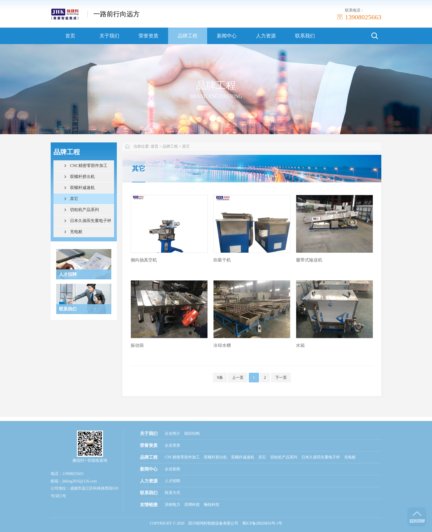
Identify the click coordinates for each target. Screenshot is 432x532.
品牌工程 (188, 36)
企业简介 (172, 433)
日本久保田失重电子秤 (90, 220)
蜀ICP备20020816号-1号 (262, 523)
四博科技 (192, 505)
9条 (220, 378)
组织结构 (192, 433)
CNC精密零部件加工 (88, 165)
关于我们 (109, 36)
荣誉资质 (148, 36)
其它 (74, 198)
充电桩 (76, 231)
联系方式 (172, 493)
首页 (70, 36)
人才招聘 (172, 481)
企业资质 (172, 445)
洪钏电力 (172, 505)
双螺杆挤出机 (82, 176)
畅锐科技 (211, 505)
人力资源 (266, 36)
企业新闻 (172, 469)
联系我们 (305, 36)
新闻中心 (227, 36)
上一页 (238, 378)
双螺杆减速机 (82, 187)
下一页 (281, 378)
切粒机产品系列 (84, 209)
